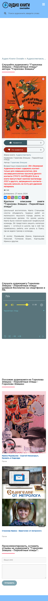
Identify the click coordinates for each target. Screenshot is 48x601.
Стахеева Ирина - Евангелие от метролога (21, 531)
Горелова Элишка (18, 162)
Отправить (9, 583)
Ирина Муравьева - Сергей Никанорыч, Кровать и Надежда (20, 457)
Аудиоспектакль (23, 155)
